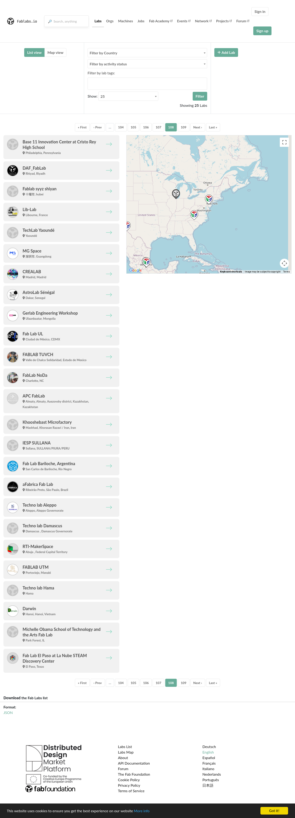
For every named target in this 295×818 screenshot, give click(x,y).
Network (203, 21)
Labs (98, 21)
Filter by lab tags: (101, 73)
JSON (8, 712)
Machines (125, 21)
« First (82, 127)
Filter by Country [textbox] (103, 53)
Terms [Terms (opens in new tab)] (286, 271)
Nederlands (211, 774)
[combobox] (147, 52)
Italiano (208, 768)
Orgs (110, 21)
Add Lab (226, 52)
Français (208, 763)
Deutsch (209, 746)
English (208, 752)
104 (121, 127)
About (123, 757)
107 (158, 127)
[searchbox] (90, 83)
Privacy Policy (129, 785)
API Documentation (134, 763)
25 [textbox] (102, 96)
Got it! (274, 810)
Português (210, 779)
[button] (209, 199)
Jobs (141, 21)
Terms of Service (131, 791)
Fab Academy (161, 21)
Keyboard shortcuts (231, 271)
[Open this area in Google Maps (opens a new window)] (135, 270)
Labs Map (126, 752)
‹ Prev (98, 127)
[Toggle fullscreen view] (284, 142)
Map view (55, 52)
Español (208, 757)
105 (133, 127)
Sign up (262, 31)
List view (34, 52)
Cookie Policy (129, 779)
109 (183, 127)
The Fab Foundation (134, 774)
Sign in (259, 11)
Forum (242, 21)
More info (142, 811)
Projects (224, 21)
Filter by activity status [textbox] (108, 64)
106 (146, 127)
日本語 (207, 785)
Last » (213, 127)
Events (183, 21)
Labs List (125, 746)
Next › (197, 127)
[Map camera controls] (284, 263)
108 (171, 127)
